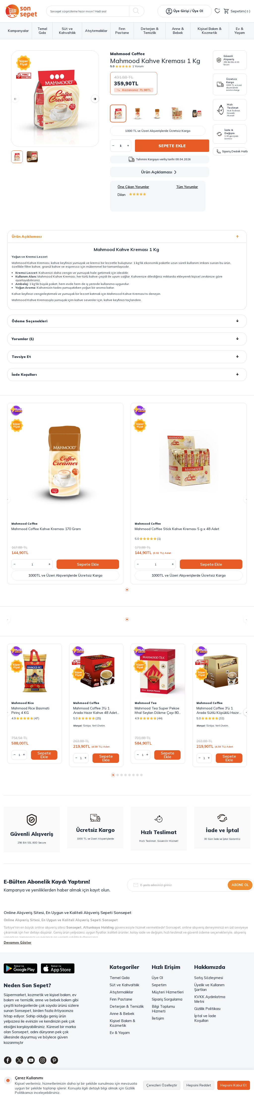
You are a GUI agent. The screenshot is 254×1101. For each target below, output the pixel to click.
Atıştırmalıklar (96, 31)
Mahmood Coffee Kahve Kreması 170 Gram (46, 529)
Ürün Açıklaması (159, 172)
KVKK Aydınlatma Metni (209, 999)
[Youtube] (36, 1061)
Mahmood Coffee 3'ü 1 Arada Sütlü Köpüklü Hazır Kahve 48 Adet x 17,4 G (217, 710)
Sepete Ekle (172, 145)
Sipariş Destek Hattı (232, 151)
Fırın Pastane (122, 31)
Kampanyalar (18, 31)
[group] (55, 98)
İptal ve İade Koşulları (205, 1018)
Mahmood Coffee (127, 53)
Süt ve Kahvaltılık (67, 31)
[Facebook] (9, 1061)
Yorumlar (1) (127, 339)
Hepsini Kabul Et (234, 1085)
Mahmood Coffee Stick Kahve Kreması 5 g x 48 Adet (177, 529)
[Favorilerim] (218, 11)
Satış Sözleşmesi (208, 977)
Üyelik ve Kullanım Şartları (209, 987)
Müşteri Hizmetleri (168, 992)
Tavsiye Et (127, 356)
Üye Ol (157, 977)
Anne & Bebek (178, 31)
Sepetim (159, 985)
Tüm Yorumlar (187, 187)
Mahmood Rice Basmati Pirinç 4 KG (30, 710)
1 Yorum (138, 66)
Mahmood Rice (22, 703)
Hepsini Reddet (199, 1085)
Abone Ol (240, 885)
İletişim (158, 1018)
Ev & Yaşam (239, 31)
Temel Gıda (42, 31)
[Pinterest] (63, 1061)
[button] (18, 98)
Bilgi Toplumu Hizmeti (163, 1008)
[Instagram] (50, 1061)
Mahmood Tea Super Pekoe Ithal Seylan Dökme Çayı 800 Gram (158, 710)
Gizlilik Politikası (207, 1008)
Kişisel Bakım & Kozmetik (210, 31)
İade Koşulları (127, 374)
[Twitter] (22, 1061)
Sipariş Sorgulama (167, 999)
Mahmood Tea (146, 703)
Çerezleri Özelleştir (161, 1085)
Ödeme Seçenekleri (127, 321)
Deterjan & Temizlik (150, 31)
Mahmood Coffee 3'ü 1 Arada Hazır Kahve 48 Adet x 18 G (95, 710)
